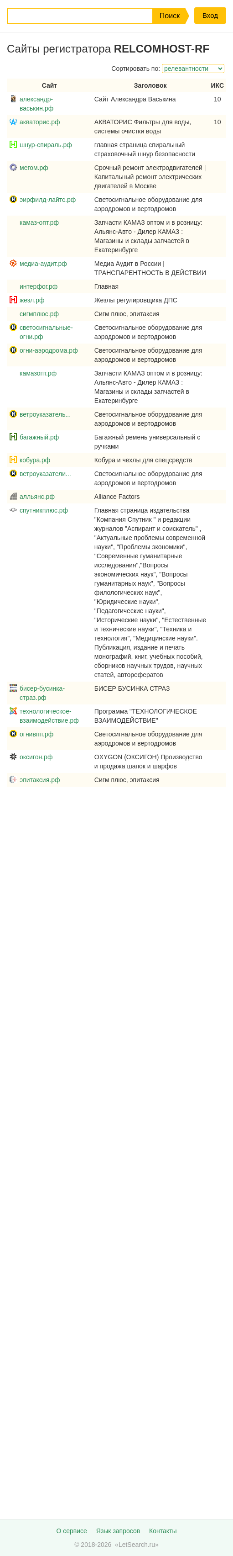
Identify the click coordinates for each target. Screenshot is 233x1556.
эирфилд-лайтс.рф (48, 199)
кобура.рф (35, 460)
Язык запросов (118, 1531)
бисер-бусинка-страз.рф (42, 693)
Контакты (162, 1531)
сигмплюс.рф (39, 314)
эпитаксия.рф (40, 779)
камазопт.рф (38, 373)
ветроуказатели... (45, 473)
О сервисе (71, 1531)
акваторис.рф (40, 122)
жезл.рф (32, 300)
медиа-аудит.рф (43, 263)
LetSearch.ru (137, 1544)
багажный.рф (39, 437)
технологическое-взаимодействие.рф (49, 716)
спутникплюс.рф (44, 510)
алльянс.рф (37, 496)
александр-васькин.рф (36, 103)
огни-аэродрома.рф (49, 350)
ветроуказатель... (45, 414)
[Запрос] (73, 16)
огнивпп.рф (36, 734)
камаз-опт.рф (39, 222)
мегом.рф (34, 167)
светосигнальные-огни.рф (46, 332)
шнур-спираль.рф (46, 144)
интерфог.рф (38, 286)
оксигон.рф (36, 757)
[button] (168, 16)
